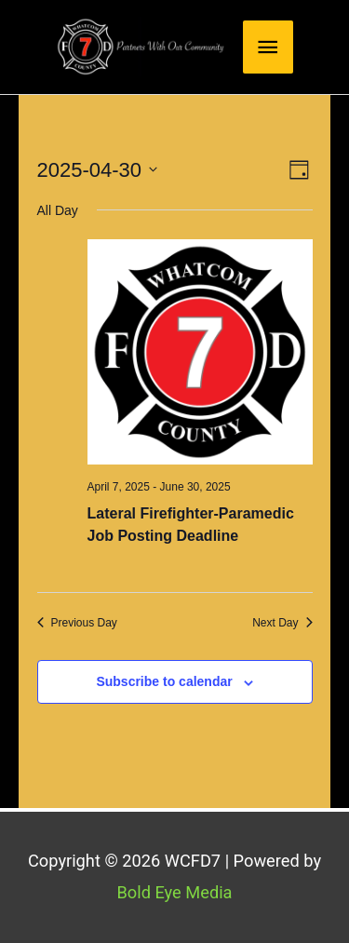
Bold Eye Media (174, 892)
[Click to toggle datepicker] (97, 170)
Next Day (282, 622)
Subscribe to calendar (164, 681)
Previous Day (77, 622)
